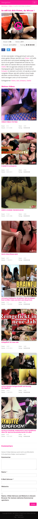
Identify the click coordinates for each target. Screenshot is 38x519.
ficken (13, 81)
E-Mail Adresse (6, 479)
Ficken (27, 58)
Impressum (21, 517)
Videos (10, 6)
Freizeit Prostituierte (8, 166)
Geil (17, 81)
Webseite (5, 486)
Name (3, 472)
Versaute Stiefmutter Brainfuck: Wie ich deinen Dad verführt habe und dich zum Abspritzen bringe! (18, 300)
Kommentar (6, 457)
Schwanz (4, 71)
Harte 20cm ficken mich (9, 254)
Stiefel (3, 67)
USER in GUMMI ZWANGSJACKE (12, 210)
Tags (15, 517)
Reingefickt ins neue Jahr (10, 342)
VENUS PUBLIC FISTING (9, 122)
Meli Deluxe (4, 6)
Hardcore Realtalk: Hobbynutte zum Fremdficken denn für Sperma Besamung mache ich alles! (18, 431)
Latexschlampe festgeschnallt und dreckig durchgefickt (16, 387)
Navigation (5, 2)
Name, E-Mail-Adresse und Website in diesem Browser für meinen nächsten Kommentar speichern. (18, 498)
